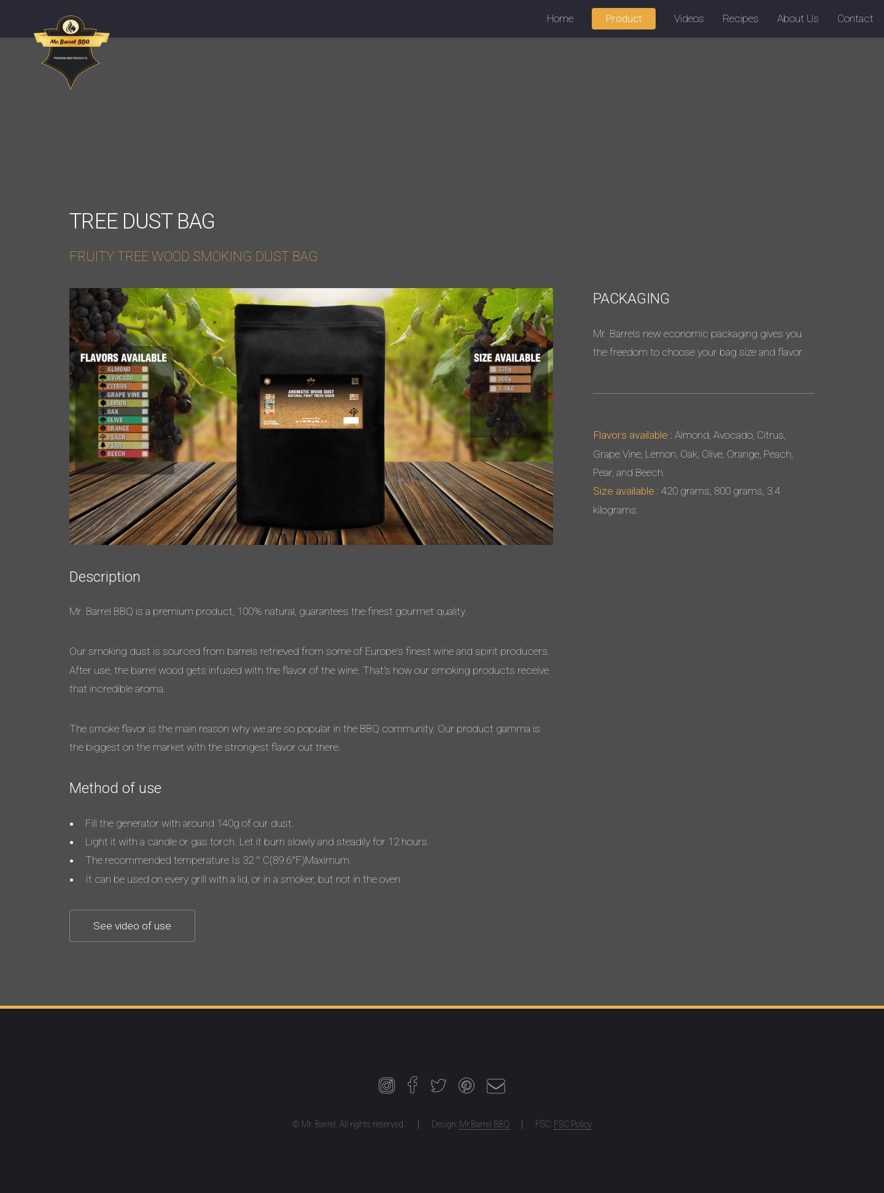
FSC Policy (573, 1124)
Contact (855, 18)
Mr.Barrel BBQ (484, 1124)
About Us (798, 18)
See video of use (132, 926)
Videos (689, 18)
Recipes (741, 18)
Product (623, 18)
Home (560, 18)
